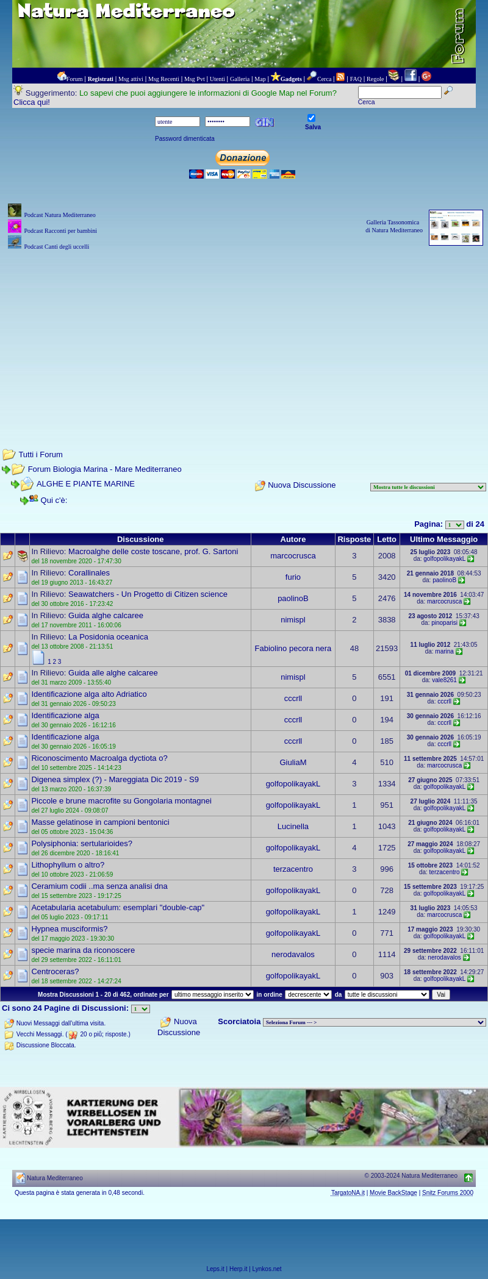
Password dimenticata (185, 138)
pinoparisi (444, 622)
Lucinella (293, 826)
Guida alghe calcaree (105, 615)
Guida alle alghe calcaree (113, 672)
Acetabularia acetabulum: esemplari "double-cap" (117, 907)
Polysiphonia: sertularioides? (81, 843)
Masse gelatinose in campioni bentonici (100, 822)
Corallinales (89, 572)
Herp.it (238, 1269)
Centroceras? (55, 971)
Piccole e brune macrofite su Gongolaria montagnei (121, 800)
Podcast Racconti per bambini (60, 230)
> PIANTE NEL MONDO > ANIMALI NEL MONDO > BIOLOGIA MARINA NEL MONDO (374, 1022)
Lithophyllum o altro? (67, 864)
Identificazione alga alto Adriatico (88, 694)
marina (444, 651)
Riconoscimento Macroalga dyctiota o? (99, 758)
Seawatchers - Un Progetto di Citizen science (148, 594)
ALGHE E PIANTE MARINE (86, 483)
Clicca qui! (31, 102)
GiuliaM (292, 762)
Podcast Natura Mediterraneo (59, 215)
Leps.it (215, 1269)
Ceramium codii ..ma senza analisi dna (99, 886)
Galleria (239, 79)
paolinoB (444, 580)
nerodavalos (293, 954)
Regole (375, 79)
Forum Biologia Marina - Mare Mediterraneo (105, 469)
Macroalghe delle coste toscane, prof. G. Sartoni (153, 551)
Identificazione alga (65, 715)
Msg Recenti (163, 79)
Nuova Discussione (302, 485)
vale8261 (444, 680)
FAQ (356, 79)
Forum (74, 79)
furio (293, 577)
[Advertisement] (244, 338)
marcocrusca (292, 555)
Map (259, 79)
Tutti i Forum (40, 454)
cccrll (293, 698)
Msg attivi (130, 79)
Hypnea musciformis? (69, 928)
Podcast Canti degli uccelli (56, 246)
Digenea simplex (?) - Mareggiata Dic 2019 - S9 (115, 779)
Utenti (217, 79)
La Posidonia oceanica (108, 636)
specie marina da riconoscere (83, 950)
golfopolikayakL (444, 558)
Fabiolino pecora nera (293, 648)
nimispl (293, 619)
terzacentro (293, 869)
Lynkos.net (267, 1269)
